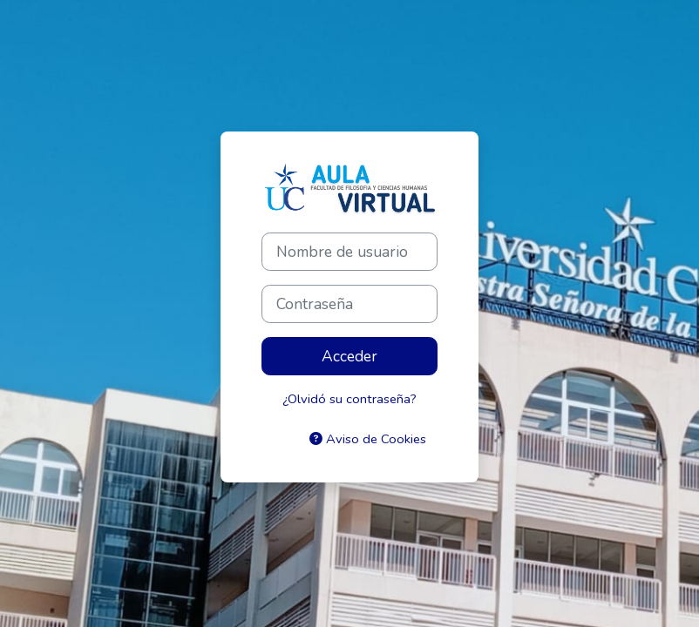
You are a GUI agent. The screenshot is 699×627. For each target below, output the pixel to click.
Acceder (349, 356)
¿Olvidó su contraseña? (349, 399)
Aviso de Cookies (367, 439)
